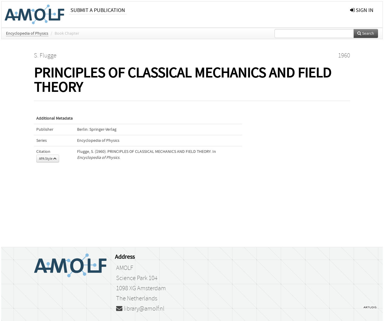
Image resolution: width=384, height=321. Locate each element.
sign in (362, 10)
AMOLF (124, 268)
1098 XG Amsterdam (141, 288)
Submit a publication (97, 10)
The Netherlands (136, 298)
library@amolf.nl (140, 308)
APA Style (47, 158)
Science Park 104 (137, 278)
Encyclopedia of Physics (27, 33)
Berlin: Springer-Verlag (96, 129)
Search (365, 33)
